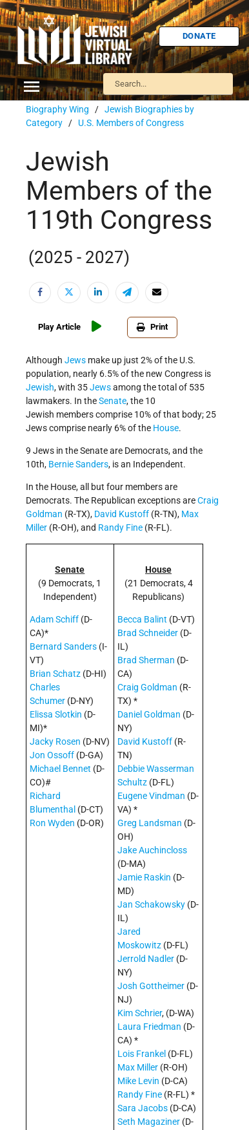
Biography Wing (57, 109)
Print (152, 327)
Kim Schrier (139, 1013)
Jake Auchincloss (152, 850)
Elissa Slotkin (56, 714)
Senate (112, 401)
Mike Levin (138, 1081)
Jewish (40, 387)
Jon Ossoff (52, 755)
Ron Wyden (52, 823)
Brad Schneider (147, 633)
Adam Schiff (54, 619)
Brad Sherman (146, 660)
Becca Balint (142, 619)
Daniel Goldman (149, 714)
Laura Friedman (149, 1026)
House (166, 428)
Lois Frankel (141, 1054)
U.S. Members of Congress (131, 123)
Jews (75, 360)
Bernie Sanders (78, 464)
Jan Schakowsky (151, 904)
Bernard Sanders (63, 646)
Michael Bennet (60, 768)
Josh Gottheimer (150, 986)
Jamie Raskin (144, 877)
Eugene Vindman (151, 796)
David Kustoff (121, 514)
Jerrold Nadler (145, 959)
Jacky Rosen (55, 741)
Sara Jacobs (142, 1108)
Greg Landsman (149, 823)
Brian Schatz (55, 673)
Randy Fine (120, 527)
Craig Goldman (147, 687)
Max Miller (137, 1067)
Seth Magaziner (148, 1121)
